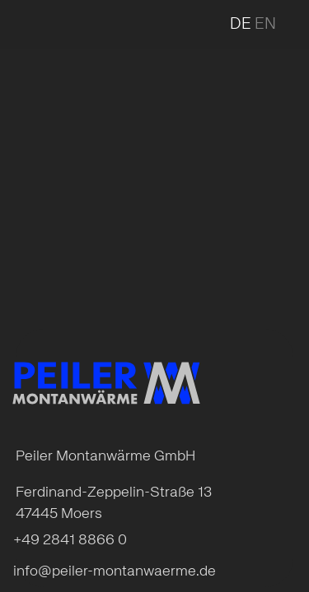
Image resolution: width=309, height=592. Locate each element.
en (265, 24)
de (240, 24)
